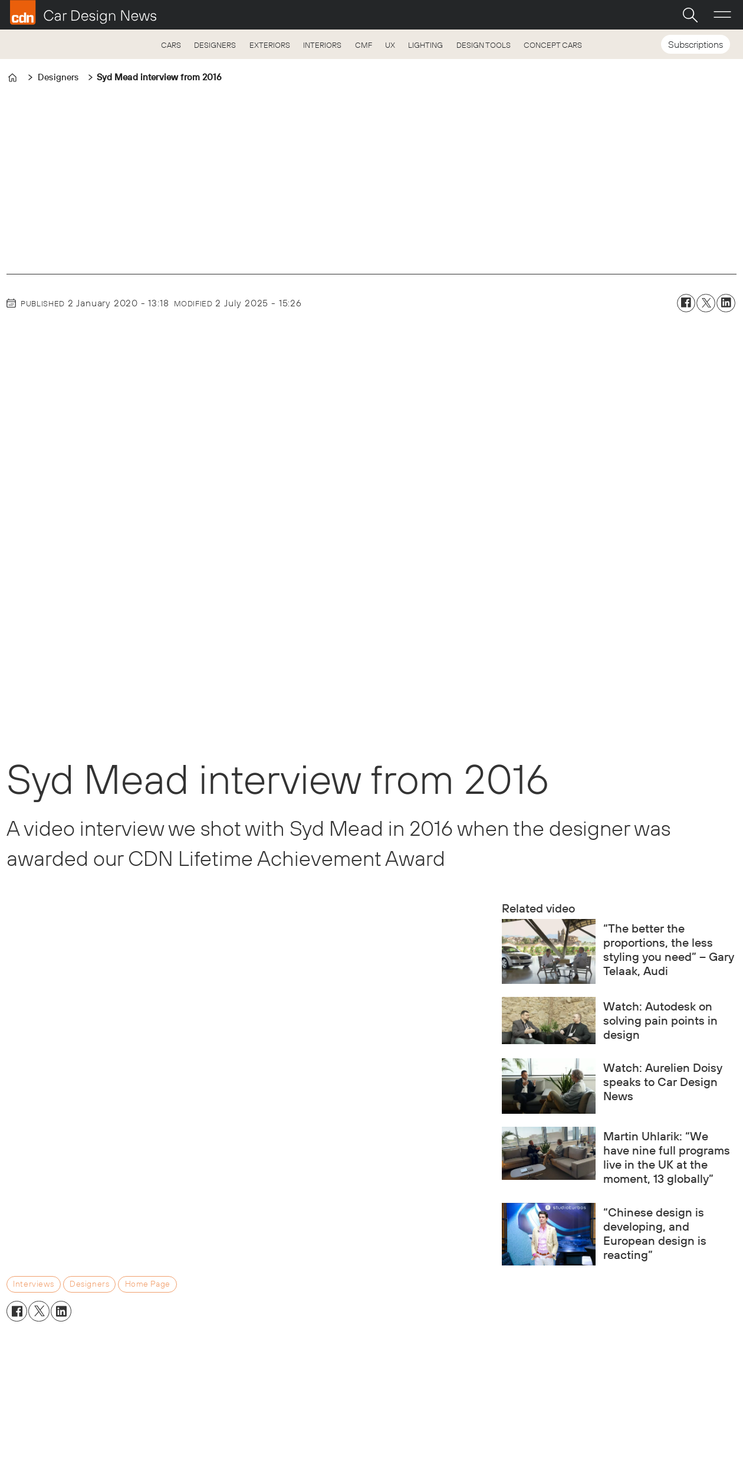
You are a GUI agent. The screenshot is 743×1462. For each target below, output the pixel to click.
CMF (363, 45)
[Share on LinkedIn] (725, 303)
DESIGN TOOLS (483, 45)
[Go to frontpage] (83, 12)
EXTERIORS (269, 45)
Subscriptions (695, 44)
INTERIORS (322, 45)
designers (89, 1283)
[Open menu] (722, 14)
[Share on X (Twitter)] (705, 303)
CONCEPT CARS (553, 45)
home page (147, 1283)
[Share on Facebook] (686, 303)
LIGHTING (425, 45)
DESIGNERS (215, 45)
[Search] (690, 15)
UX (390, 45)
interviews (33, 1283)
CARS (171, 45)
